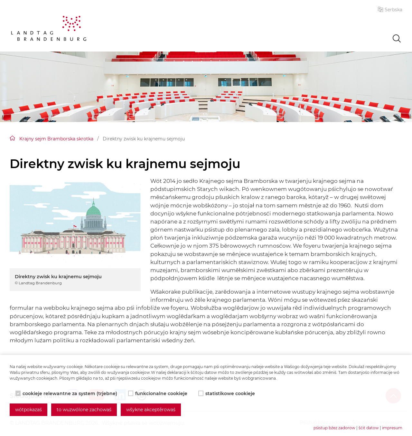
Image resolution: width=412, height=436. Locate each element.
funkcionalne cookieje (158, 393)
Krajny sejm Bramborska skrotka (56, 139)
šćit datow (369, 427)
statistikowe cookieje (227, 393)
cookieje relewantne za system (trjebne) (67, 393)
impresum (392, 427)
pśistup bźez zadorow (334, 427)
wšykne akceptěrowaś (150, 409)
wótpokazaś (28, 409)
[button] (390, 9)
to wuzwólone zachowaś (84, 409)
